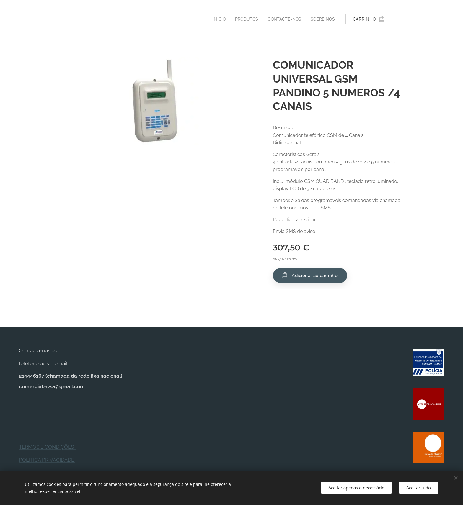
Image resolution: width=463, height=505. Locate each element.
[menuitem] (216, 19)
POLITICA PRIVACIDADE (47, 460)
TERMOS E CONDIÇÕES (47, 447)
